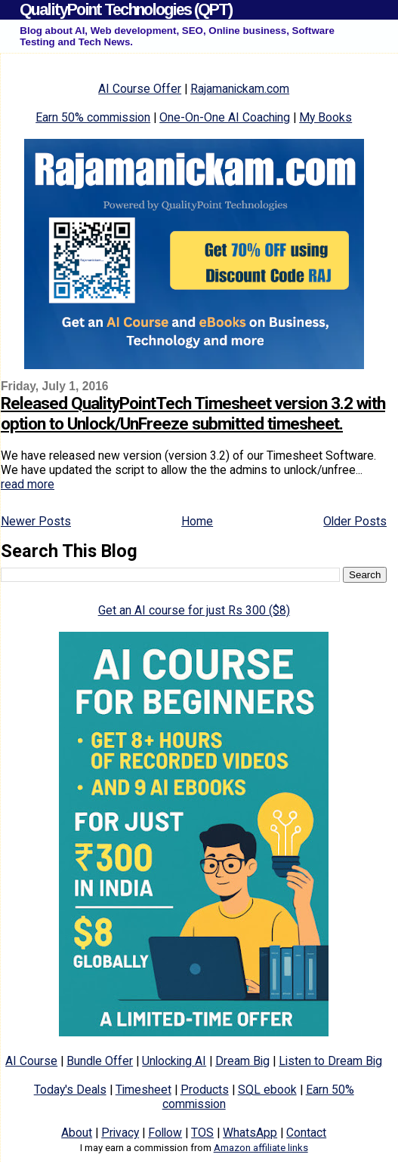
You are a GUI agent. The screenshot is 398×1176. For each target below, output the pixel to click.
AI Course (31, 1061)
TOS (202, 1132)
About (76, 1132)
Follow (165, 1132)
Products (204, 1089)
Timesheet (143, 1089)
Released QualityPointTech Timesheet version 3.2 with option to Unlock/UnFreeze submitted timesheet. (193, 413)
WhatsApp (250, 1132)
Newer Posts (36, 521)
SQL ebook (267, 1089)
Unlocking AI (174, 1061)
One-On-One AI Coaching (224, 117)
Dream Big (242, 1061)
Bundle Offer (99, 1061)
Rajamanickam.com (239, 89)
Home (197, 521)
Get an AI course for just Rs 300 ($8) (194, 610)
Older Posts (355, 521)
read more (27, 484)
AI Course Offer (139, 89)
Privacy (120, 1132)
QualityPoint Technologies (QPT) (126, 9)
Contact (306, 1132)
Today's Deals (70, 1089)
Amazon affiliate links (261, 1147)
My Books (325, 117)
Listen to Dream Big (330, 1061)
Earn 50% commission (92, 117)
